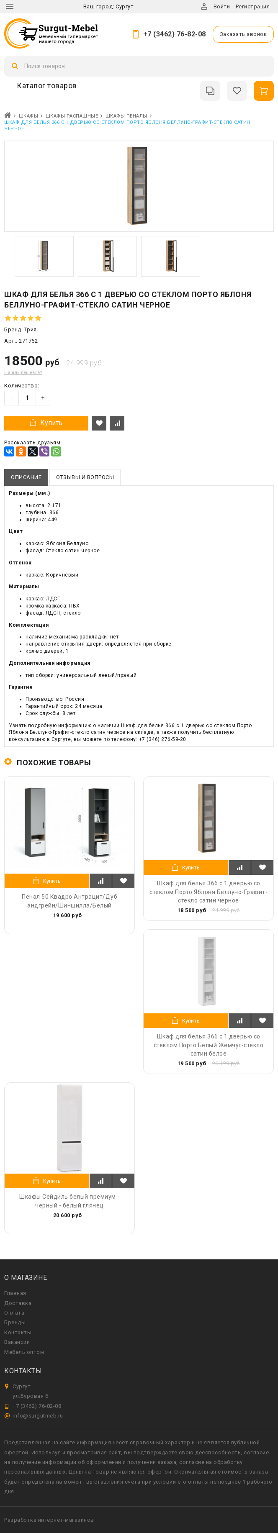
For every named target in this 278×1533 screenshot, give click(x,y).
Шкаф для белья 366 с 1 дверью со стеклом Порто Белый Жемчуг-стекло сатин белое (209, 1044)
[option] (44, 256)
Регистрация (253, 6)
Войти (222, 6)
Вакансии (17, 1342)
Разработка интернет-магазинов (49, 1520)
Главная (15, 1293)
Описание (26, 477)
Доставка (17, 1303)
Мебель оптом (24, 1352)
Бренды (15, 1322)
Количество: (21, 385)
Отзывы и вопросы (85, 477)
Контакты (17, 1332)
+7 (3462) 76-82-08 (174, 34)
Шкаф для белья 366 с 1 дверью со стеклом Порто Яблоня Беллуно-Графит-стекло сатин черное (208, 891)
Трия (30, 329)
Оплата (14, 1313)
